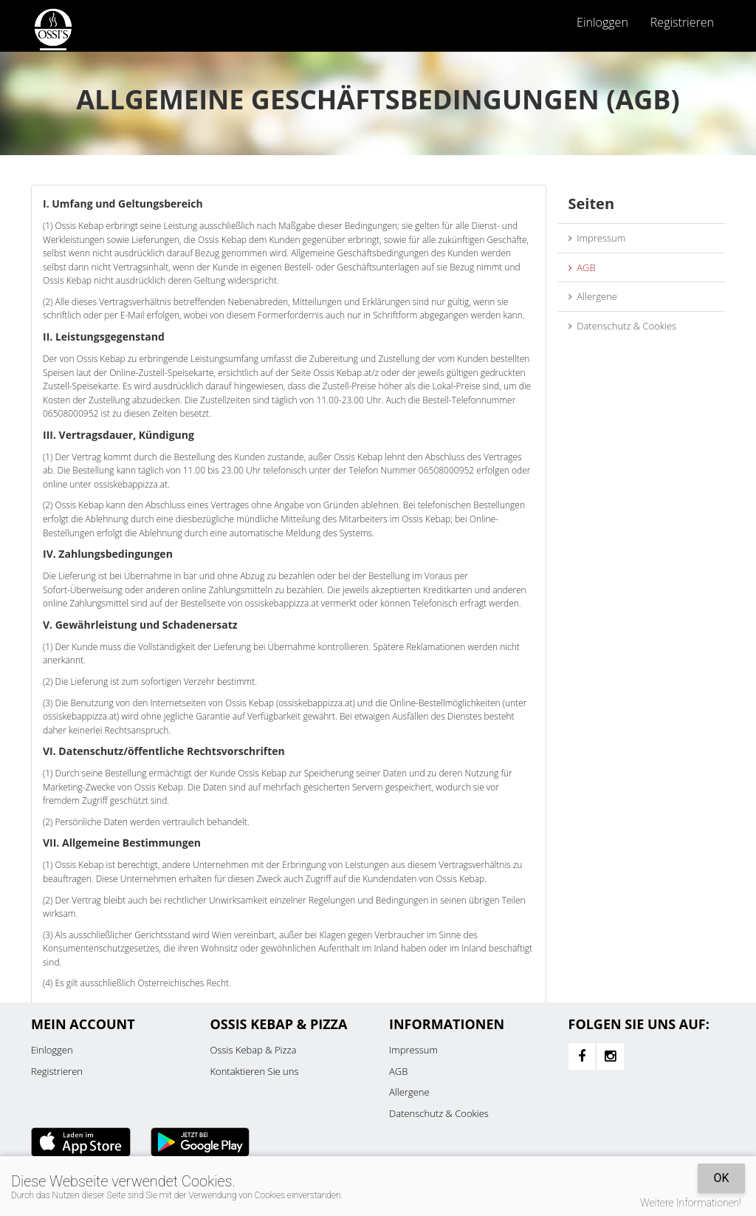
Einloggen (602, 22)
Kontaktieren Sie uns (254, 1071)
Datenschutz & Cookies (622, 325)
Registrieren (682, 22)
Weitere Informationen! (690, 1203)
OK (721, 1178)
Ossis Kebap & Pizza (253, 1049)
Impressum (597, 238)
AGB (582, 267)
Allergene (592, 296)
